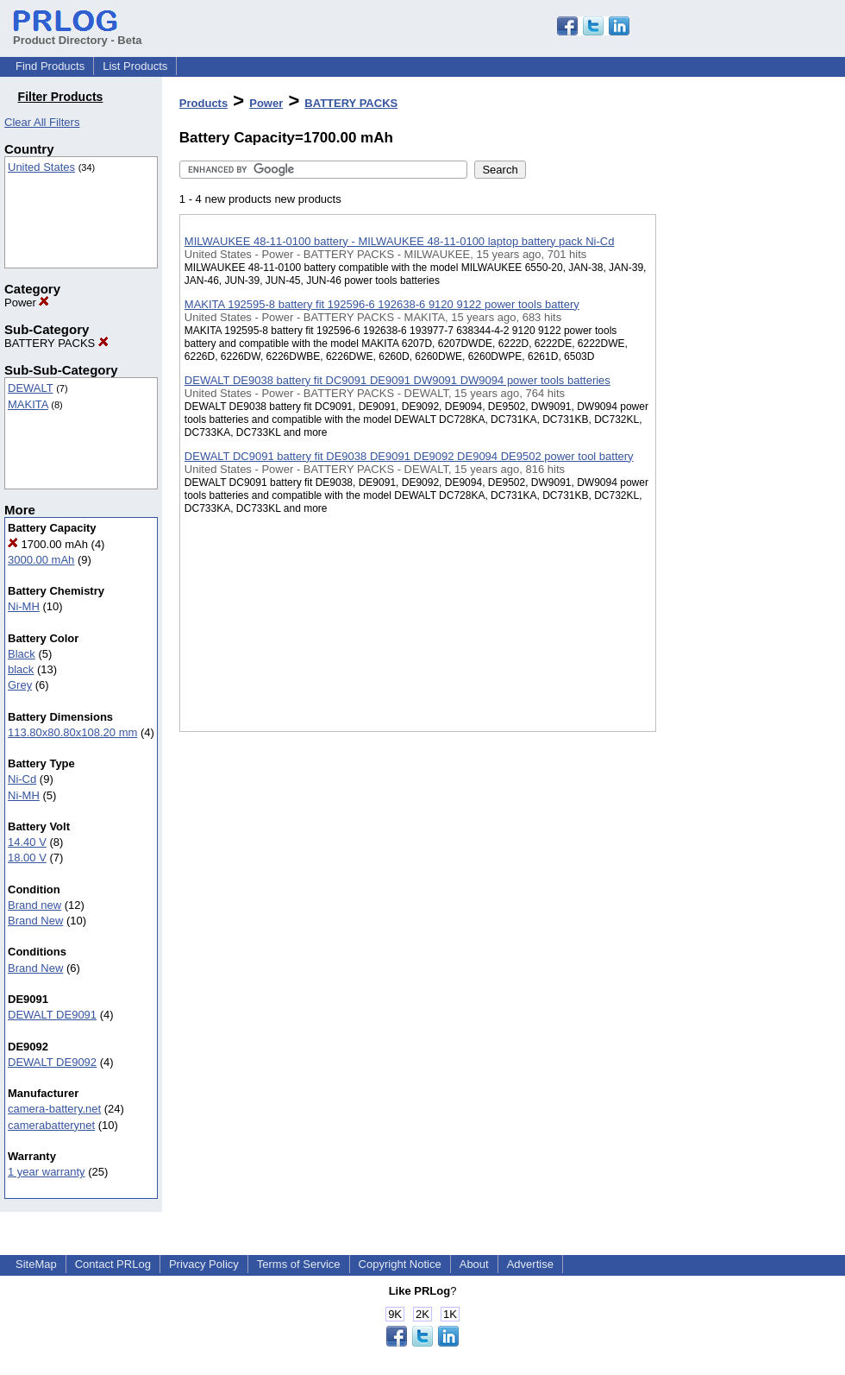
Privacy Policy (204, 1264)
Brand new (34, 905)
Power (26, 302)
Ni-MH (24, 606)
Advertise (530, 1264)
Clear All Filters (41, 122)
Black (21, 653)
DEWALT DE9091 (52, 1014)
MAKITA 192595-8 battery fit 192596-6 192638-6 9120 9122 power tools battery (382, 304)
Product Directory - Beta (77, 34)
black (21, 669)
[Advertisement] (742, 448)
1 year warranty (46, 1171)
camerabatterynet (51, 1125)
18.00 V (27, 857)
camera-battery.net (54, 1108)
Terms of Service (299, 1264)
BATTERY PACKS (56, 343)
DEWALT (30, 388)
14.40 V (27, 842)
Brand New (35, 920)
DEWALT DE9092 (52, 1062)
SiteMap (36, 1264)
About (474, 1264)
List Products (135, 66)
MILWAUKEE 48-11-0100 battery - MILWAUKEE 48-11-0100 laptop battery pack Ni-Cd (400, 241)
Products (203, 103)
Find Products (50, 66)
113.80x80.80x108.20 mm (72, 732)
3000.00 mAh (41, 559)
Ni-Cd (22, 779)
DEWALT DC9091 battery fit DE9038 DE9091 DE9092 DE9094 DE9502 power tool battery (409, 456)
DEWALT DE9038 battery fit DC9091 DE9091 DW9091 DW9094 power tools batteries (397, 380)
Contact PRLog (113, 1264)
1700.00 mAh (48, 544)
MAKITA (28, 404)
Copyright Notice (400, 1264)
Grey (20, 684)
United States (41, 167)
